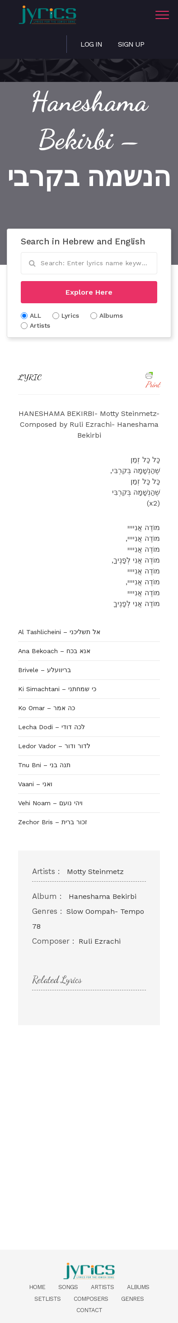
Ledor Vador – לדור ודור (54, 746)
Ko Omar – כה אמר (46, 708)
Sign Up (131, 44)
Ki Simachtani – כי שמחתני (57, 689)
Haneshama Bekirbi (102, 896)
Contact (89, 1310)
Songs (68, 1287)
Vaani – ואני (35, 784)
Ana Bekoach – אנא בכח (54, 650)
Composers (91, 1298)
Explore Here (89, 292)
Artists (102, 1287)
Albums (138, 1287)
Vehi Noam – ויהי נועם (50, 803)
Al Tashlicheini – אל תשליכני (59, 631)
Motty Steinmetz (95, 871)
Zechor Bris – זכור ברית (52, 822)
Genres (132, 1298)
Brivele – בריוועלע (44, 669)
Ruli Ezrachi (100, 941)
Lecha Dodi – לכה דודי (51, 727)
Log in (91, 44)
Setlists (47, 1298)
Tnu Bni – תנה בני (44, 765)
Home (37, 1287)
